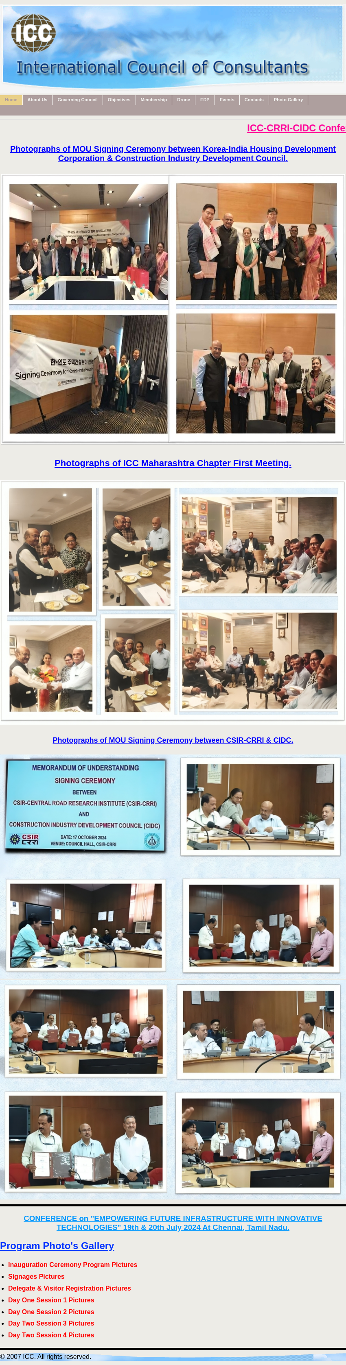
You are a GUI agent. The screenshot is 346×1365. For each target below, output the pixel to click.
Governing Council (77, 99)
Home (11, 99)
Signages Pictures (36, 1276)
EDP (205, 99)
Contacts (254, 99)
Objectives (119, 99)
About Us (38, 99)
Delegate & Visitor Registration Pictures (69, 1288)
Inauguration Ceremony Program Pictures (72, 1264)
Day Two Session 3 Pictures (51, 1323)
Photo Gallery (288, 99)
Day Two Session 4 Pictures (51, 1335)
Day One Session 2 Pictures (51, 1311)
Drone (183, 99)
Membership (154, 99)
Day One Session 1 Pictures (51, 1300)
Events (227, 99)
